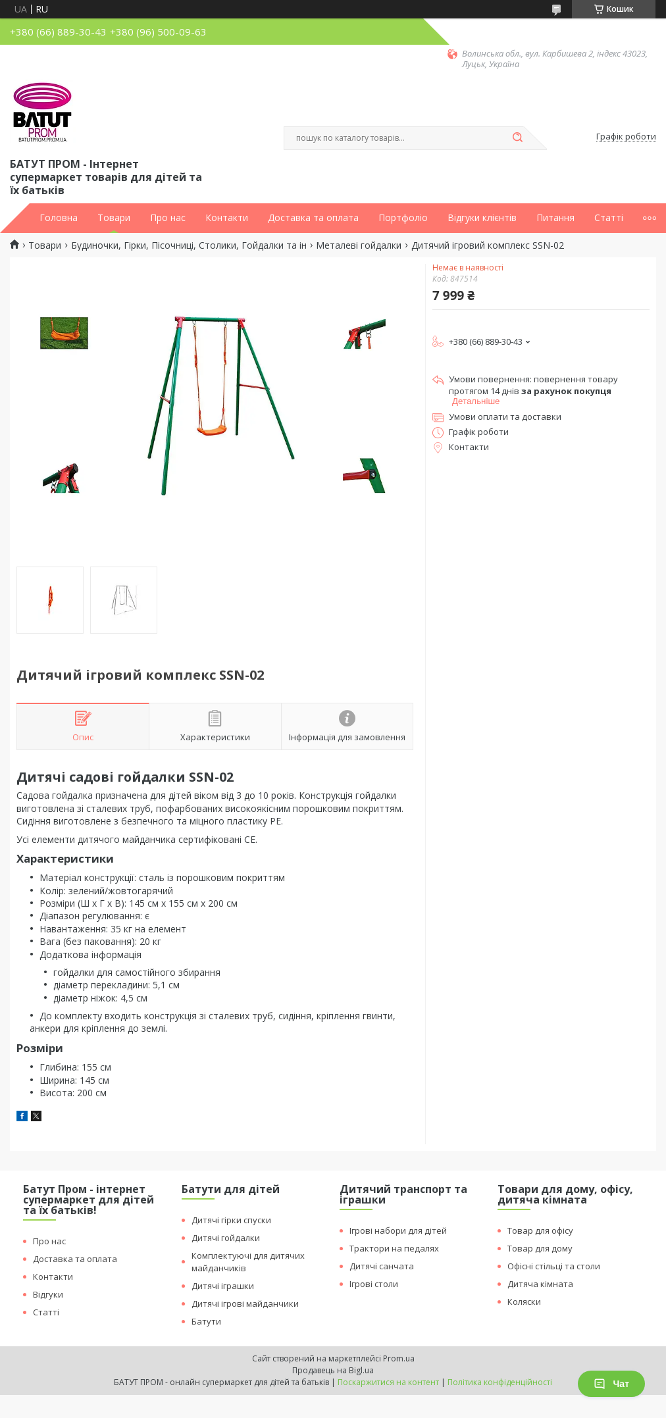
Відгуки (48, 1294)
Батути (206, 1321)
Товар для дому (540, 1248)
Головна (58, 217)
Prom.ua (399, 1358)
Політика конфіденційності (500, 1382)
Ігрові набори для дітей (398, 1230)
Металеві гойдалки (358, 245)
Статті (608, 217)
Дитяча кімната (540, 1284)
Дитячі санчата (381, 1266)
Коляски (524, 1301)
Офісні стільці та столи (553, 1266)
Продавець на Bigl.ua (333, 1370)
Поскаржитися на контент (388, 1382)
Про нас (168, 217)
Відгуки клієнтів (482, 217)
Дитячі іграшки (223, 1286)
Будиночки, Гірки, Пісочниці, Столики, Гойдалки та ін (189, 245)
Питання (555, 217)
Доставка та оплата (313, 217)
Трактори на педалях (394, 1248)
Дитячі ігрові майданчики (245, 1303)
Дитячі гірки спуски (231, 1220)
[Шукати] (517, 138)
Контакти (226, 217)
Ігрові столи (373, 1284)
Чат (611, 1384)
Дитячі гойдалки (226, 1238)
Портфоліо (403, 217)
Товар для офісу (540, 1230)
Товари (113, 217)
